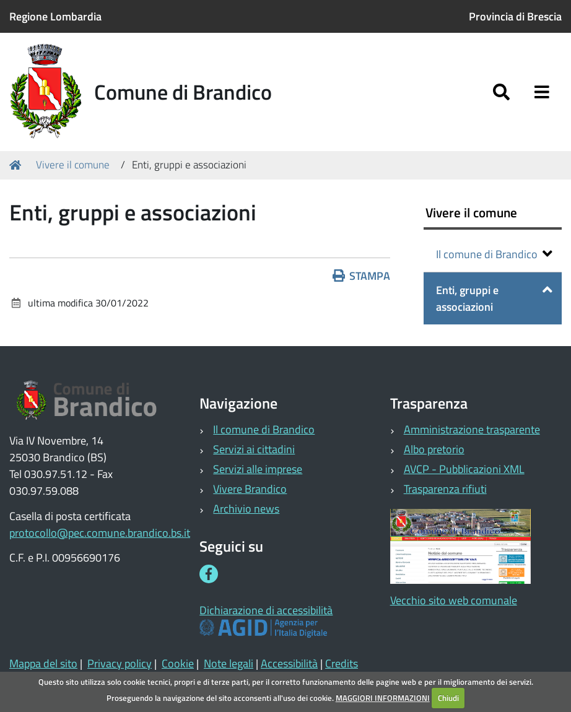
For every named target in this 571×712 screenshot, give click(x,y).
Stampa (362, 275)
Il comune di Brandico (494, 254)
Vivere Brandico (250, 488)
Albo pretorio (434, 449)
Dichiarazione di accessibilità (266, 610)
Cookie (178, 663)
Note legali (228, 663)
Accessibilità (289, 663)
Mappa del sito (43, 663)
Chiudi (448, 698)
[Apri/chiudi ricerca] (501, 92)
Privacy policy (119, 663)
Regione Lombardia (55, 16)
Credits (341, 663)
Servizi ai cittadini (254, 449)
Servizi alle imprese (257, 469)
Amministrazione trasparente (472, 429)
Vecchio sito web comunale (453, 600)
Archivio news (246, 508)
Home (17, 165)
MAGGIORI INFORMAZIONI (383, 698)
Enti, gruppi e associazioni (494, 298)
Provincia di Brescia (515, 16)
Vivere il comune (73, 165)
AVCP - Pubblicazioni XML (464, 469)
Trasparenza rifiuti (445, 488)
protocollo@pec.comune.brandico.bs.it (99, 532)
